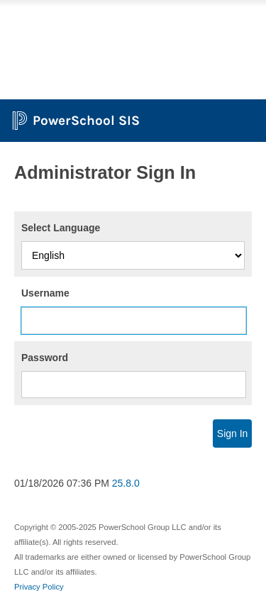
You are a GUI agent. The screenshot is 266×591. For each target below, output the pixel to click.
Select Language (60, 227)
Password (44, 357)
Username (45, 293)
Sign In (232, 433)
